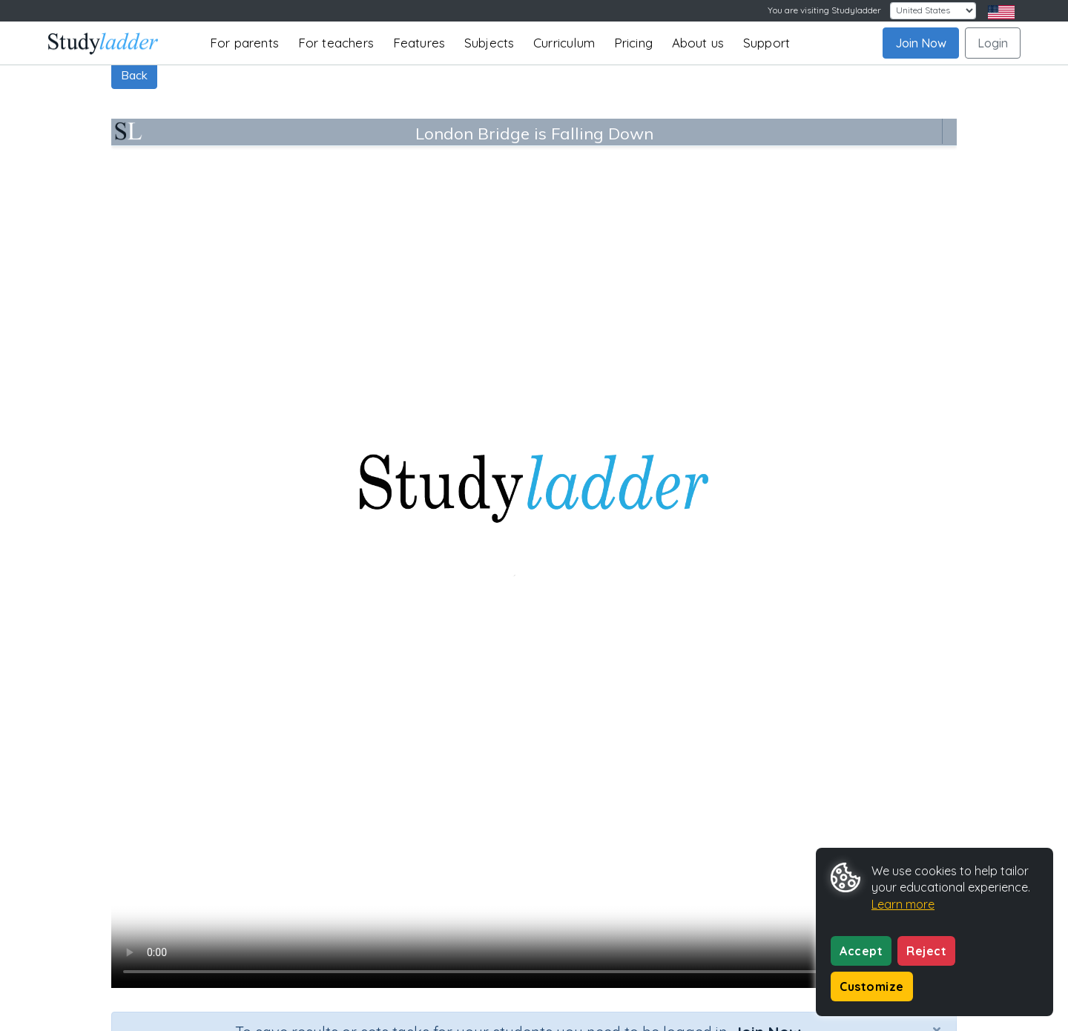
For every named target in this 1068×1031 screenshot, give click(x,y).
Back (134, 74)
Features (419, 42)
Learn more (902, 904)
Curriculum (564, 42)
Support (766, 42)
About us (698, 42)
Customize (872, 986)
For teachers (336, 42)
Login (993, 43)
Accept (861, 950)
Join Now (920, 43)
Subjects (489, 42)
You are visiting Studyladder (824, 10)
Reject (926, 950)
